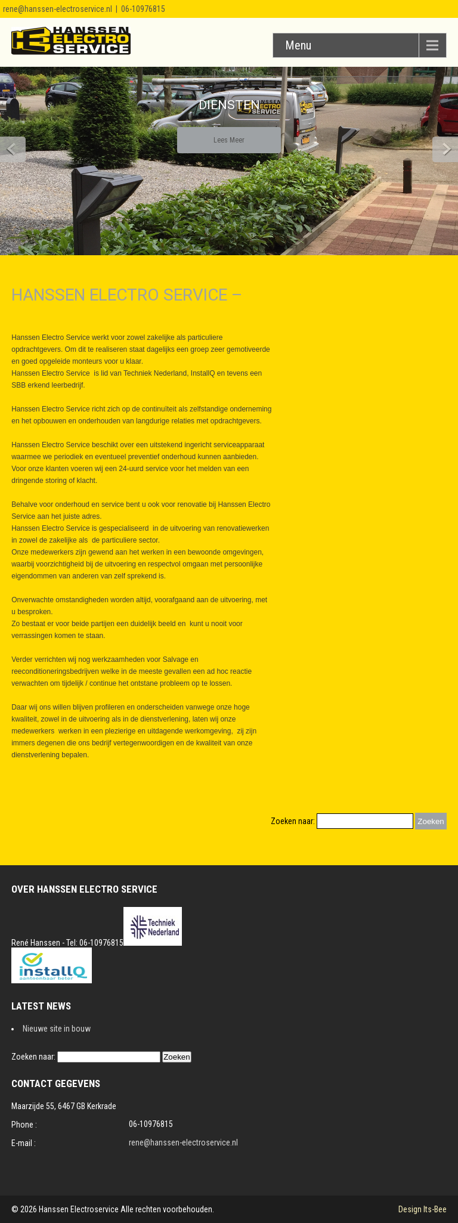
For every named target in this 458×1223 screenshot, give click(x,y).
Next (445, 149)
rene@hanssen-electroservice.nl (57, 9)
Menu (298, 45)
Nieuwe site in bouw (57, 1028)
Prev (13, 149)
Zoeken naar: (293, 821)
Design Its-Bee (422, 1209)
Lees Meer (229, 140)
